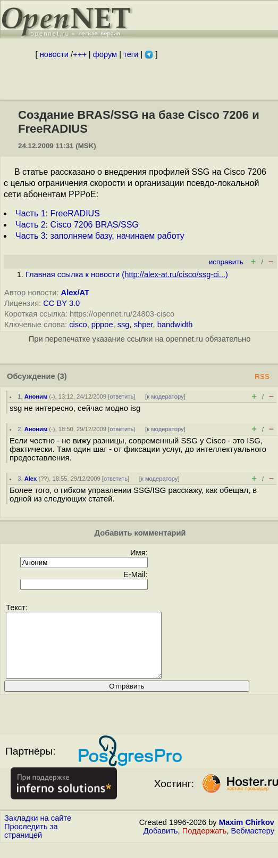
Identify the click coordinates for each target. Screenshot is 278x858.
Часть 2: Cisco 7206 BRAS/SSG (77, 224)
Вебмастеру (252, 843)
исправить (226, 262)
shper (143, 324)
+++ (80, 54)
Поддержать (204, 843)
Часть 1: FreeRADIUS (57, 213)
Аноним (36, 396)
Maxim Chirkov (246, 835)
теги (130, 54)
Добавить (161, 843)
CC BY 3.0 (61, 303)
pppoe (102, 324)
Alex (30, 478)
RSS (262, 377)
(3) (62, 376)
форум (105, 54)
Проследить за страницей (31, 843)
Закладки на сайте (37, 831)
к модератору (165, 396)
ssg (123, 324)
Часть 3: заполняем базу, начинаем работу (99, 235)
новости (54, 54)
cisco (78, 324)
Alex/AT (75, 292)
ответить (121, 396)
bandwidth (175, 324)
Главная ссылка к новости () (127, 274)
